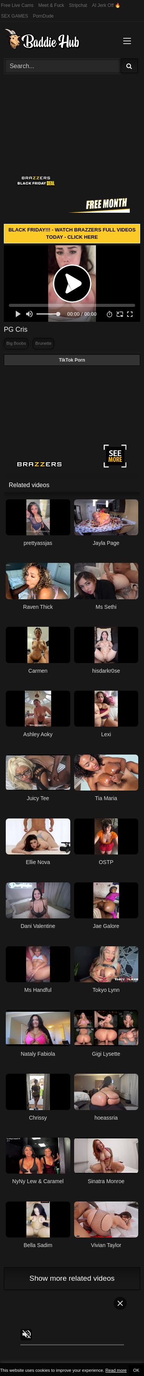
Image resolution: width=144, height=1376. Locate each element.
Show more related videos (72, 1278)
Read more (115, 1370)
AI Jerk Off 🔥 (106, 5)
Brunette (43, 343)
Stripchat (78, 5)
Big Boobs (16, 343)
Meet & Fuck (51, 5)
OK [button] (136, 1370)
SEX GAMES (14, 16)
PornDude (43, 16)
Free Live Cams (17, 5)
